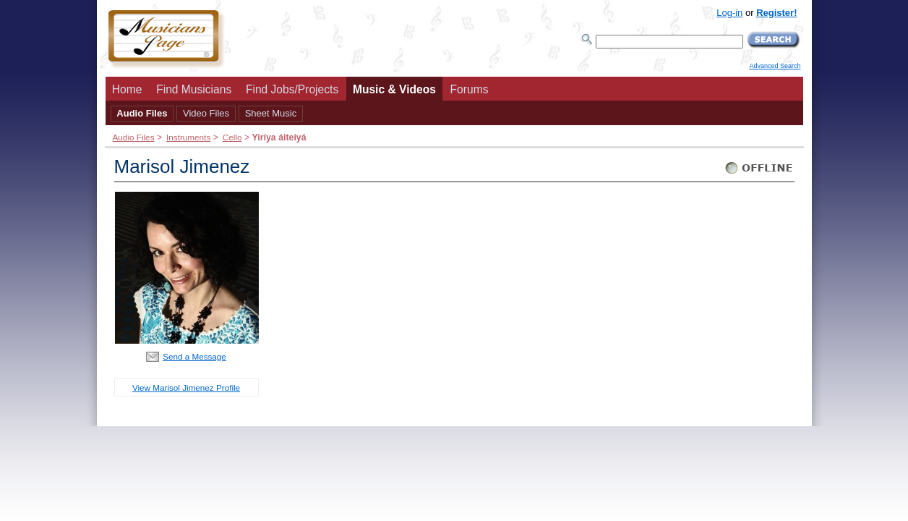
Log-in (729, 12)
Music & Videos (394, 89)
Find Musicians (193, 89)
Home (127, 89)
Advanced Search (774, 65)
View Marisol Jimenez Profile (186, 387)
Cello (232, 137)
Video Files (206, 113)
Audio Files (141, 113)
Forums (469, 89)
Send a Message (194, 356)
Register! (776, 12)
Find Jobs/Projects (292, 89)
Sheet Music (271, 113)
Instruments (188, 137)
